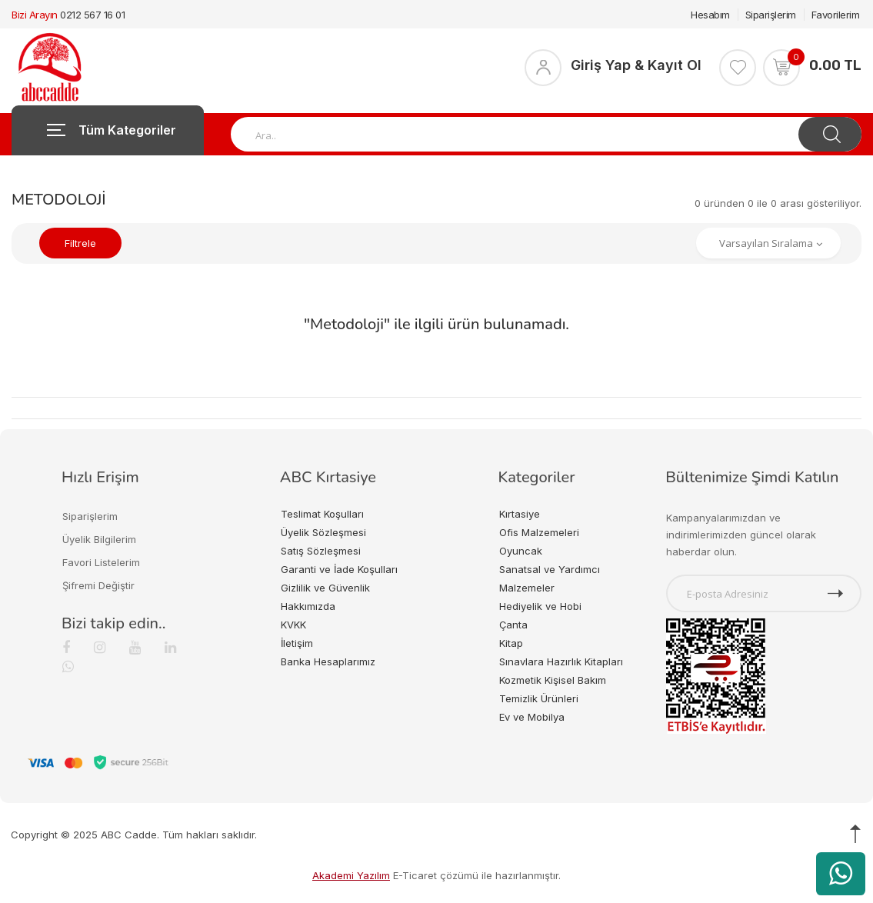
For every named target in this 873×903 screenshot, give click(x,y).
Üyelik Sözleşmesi (323, 532)
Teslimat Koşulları (322, 514)
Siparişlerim (770, 14)
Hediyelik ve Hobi (540, 606)
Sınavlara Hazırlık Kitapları (561, 661)
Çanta (513, 624)
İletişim (297, 643)
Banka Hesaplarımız (328, 661)
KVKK (293, 624)
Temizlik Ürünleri (538, 698)
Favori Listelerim (101, 562)
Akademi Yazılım (351, 875)
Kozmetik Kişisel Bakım (552, 680)
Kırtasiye (519, 514)
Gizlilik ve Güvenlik (325, 587)
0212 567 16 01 (92, 14)
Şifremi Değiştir (98, 585)
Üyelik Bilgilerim (99, 539)
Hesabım (710, 14)
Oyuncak (520, 551)
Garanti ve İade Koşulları (339, 569)
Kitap (511, 643)
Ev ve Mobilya (532, 717)
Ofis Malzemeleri (539, 532)
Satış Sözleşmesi (321, 551)
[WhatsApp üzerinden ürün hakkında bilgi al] (840, 873)
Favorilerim (835, 14)
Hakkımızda (308, 606)
